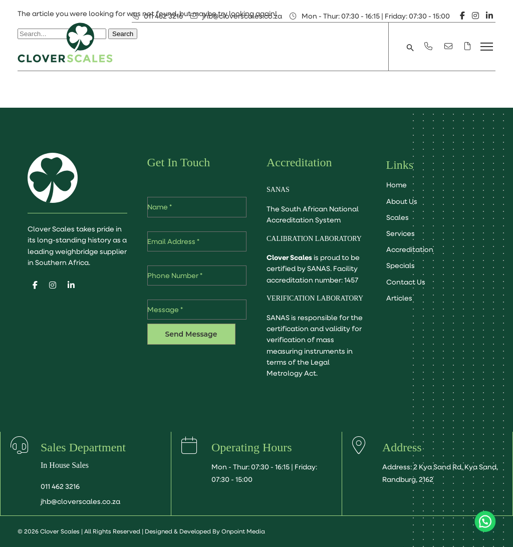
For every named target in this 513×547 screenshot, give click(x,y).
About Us (401, 201)
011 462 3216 (163, 16)
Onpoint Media (243, 531)
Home (396, 184)
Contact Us (405, 282)
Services (400, 233)
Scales (397, 217)
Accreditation (409, 249)
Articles (399, 298)
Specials (400, 265)
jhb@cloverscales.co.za (242, 16)
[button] (410, 47)
